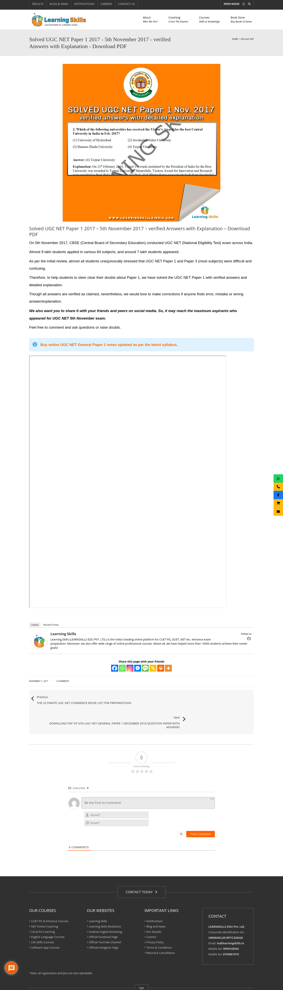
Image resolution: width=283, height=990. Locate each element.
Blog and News (156, 906)
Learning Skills (63, 633)
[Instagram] (130, 668)
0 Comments (62, 681)
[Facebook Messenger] (137, 668)
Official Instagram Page (103, 927)
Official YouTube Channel (105, 922)
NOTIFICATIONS (84, 4)
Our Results (153, 912)
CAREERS (106, 4)
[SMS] (145, 668)
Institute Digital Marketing (105, 912)
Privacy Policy (155, 922)
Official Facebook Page (103, 917)
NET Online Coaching (44, 906)
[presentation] (188, 799)
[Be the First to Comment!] (148, 783)
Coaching (178, 19)
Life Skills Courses (42, 922)
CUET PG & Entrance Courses (49, 901)
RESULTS (38, 4)
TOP (141, 968)
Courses (209, 19)
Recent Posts (51, 624)
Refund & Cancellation (160, 933)
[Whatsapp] (122, 668)
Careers (151, 917)
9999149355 (231, 4)
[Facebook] (114, 668)
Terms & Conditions (159, 927)
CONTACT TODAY (141, 872)
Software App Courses (45, 927)
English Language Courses (47, 917)
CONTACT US (126, 4)
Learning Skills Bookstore (105, 906)
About (150, 19)
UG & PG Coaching (43, 912)
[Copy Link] (153, 668)
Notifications (154, 901)
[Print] (160, 668)
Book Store (241, 19)
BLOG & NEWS (59, 4)
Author (35, 624)
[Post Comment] (200, 814)
